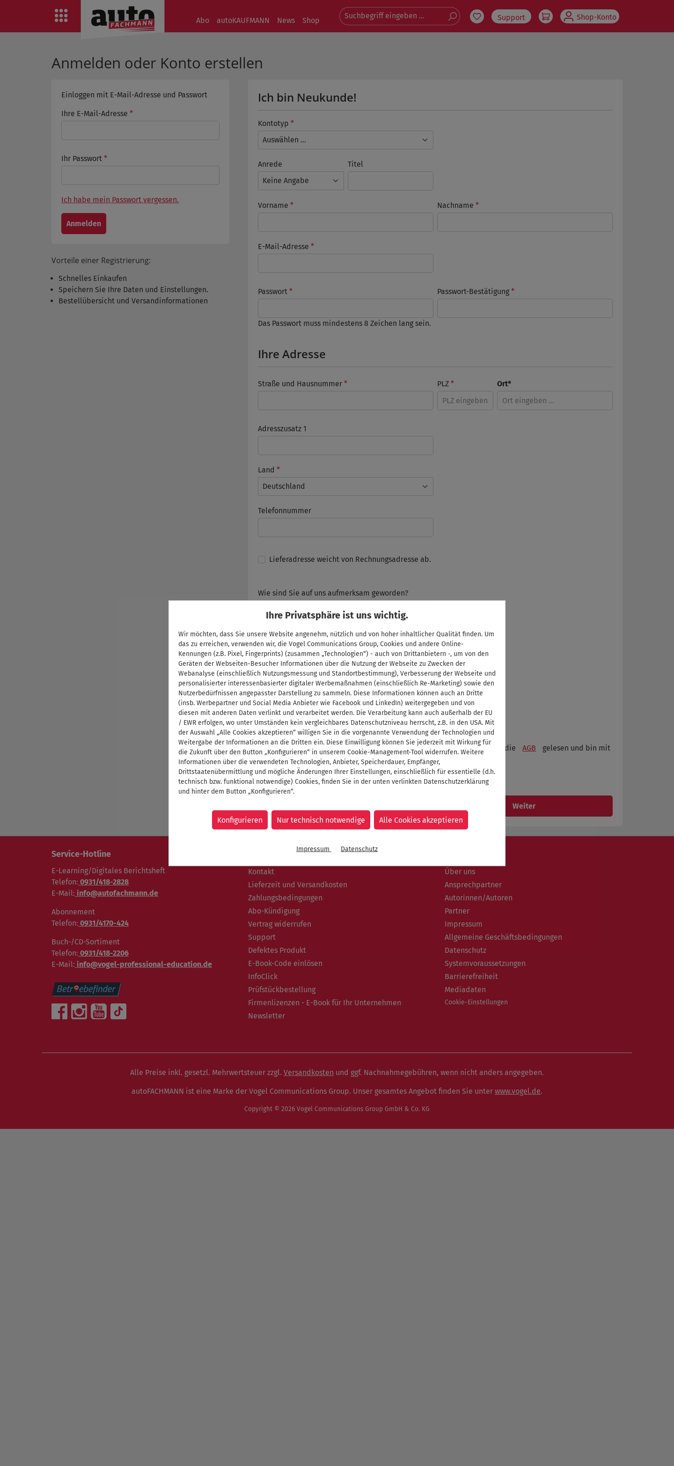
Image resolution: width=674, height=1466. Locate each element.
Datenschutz (359, 849)
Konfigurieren (240, 819)
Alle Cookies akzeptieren (421, 819)
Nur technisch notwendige (321, 819)
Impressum (313, 849)
